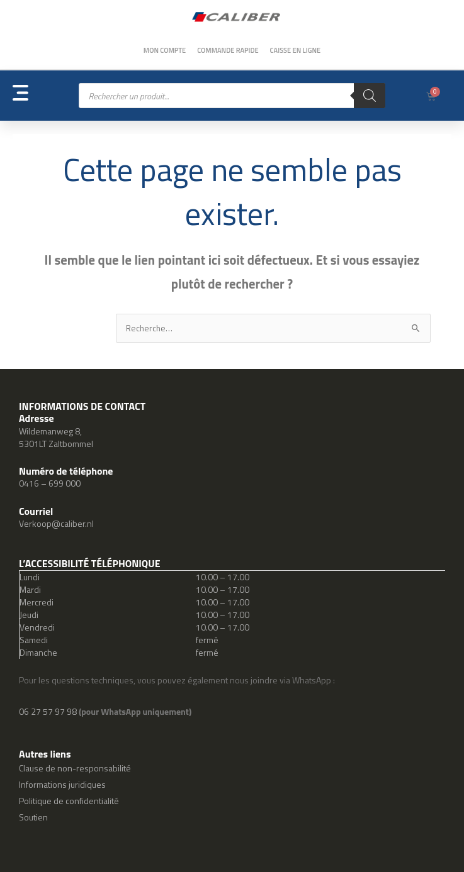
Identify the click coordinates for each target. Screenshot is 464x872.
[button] (46, 96)
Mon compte (165, 50)
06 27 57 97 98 (49, 711)
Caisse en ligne (295, 50)
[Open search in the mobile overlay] (232, 95)
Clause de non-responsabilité (75, 768)
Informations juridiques (62, 784)
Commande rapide (227, 50)
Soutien (33, 817)
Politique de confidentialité (69, 800)
